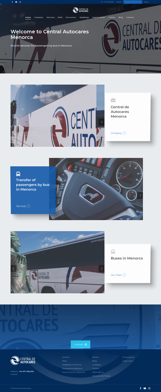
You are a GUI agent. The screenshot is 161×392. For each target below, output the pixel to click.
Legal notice (128, 361)
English (119, 2)
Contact (130, 17)
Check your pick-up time (133, 2)
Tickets (111, 17)
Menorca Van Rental (101, 376)
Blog (121, 17)
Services (50, 17)
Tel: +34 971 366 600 (107, 2)
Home (28, 17)
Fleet (60, 17)
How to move (98, 17)
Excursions (71, 17)
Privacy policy (128, 357)
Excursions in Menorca (72, 368)
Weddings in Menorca (71, 365)
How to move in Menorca (73, 372)
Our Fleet (116, 280)
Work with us (98, 372)
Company (38, 17)
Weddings (84, 17)
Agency (146, 2)
